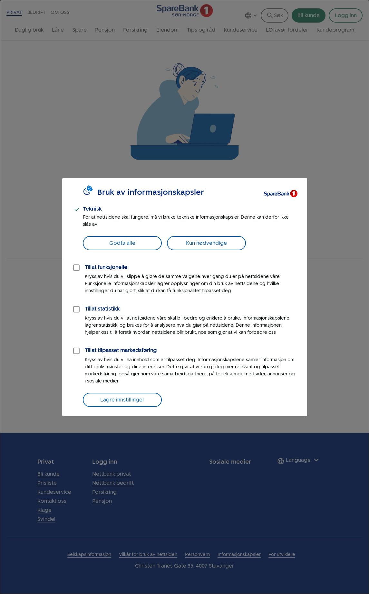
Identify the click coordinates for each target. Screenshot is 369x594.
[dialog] (184, 297)
